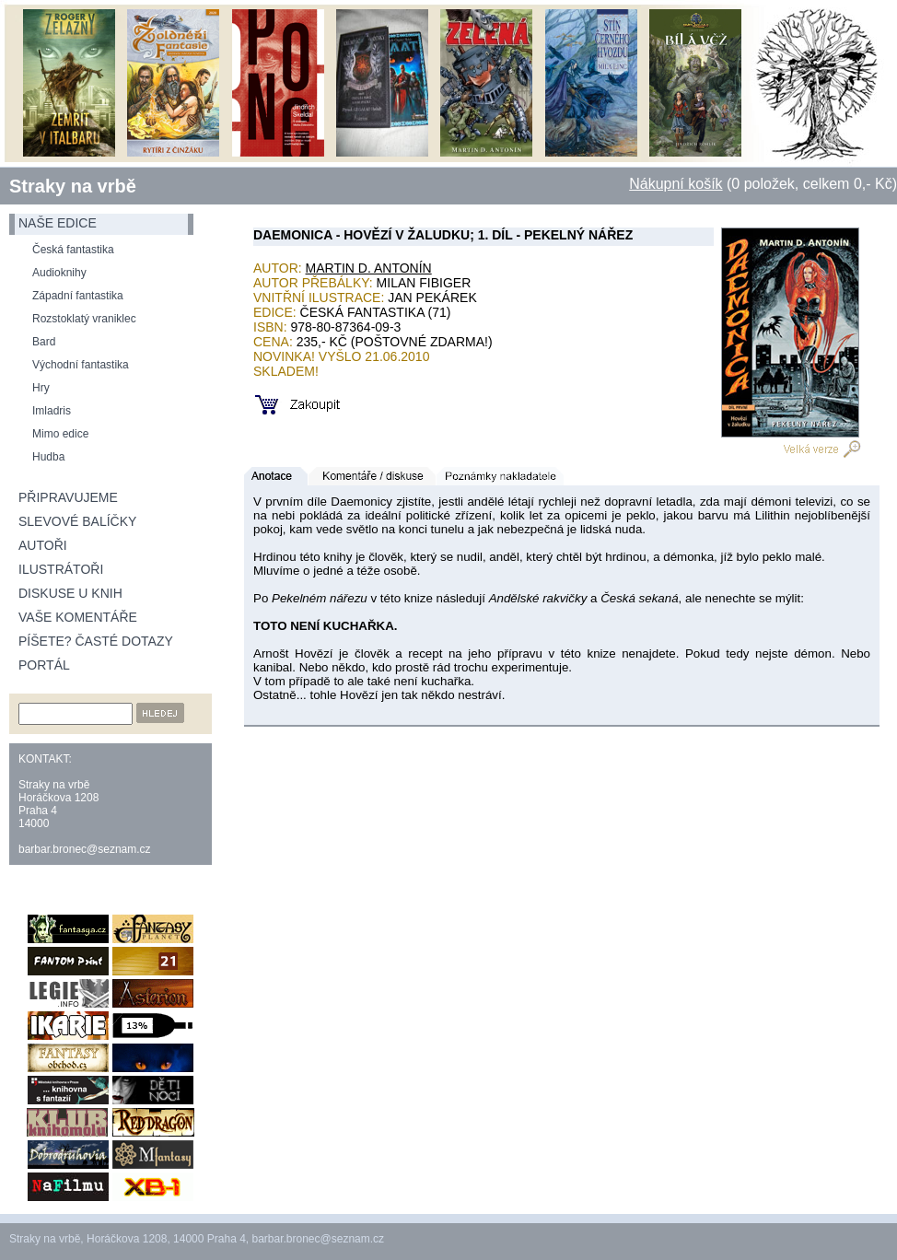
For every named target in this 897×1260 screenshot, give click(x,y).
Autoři (42, 545)
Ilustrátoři (60, 569)
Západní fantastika (77, 295)
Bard (43, 341)
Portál (44, 665)
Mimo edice (60, 433)
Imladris (51, 410)
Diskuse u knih (70, 593)
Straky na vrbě (72, 186)
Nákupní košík (675, 184)
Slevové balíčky (77, 521)
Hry (41, 387)
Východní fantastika (80, 364)
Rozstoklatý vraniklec (84, 318)
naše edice (57, 223)
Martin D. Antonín (369, 268)
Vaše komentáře (77, 617)
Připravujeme (68, 497)
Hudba (48, 456)
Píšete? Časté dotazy (95, 641)
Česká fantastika (73, 249)
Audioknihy (59, 272)
